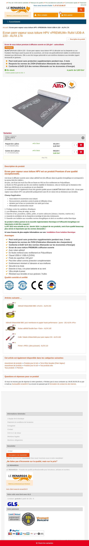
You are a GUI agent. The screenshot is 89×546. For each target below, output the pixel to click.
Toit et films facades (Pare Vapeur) (52, 363)
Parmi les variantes (45, 543)
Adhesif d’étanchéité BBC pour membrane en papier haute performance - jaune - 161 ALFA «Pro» (41, 323)
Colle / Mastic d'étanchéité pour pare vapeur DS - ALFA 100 (39, 337)
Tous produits (9, 368)
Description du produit (76, 39)
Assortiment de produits (13, 363)
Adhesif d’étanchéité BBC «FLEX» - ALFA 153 (34, 306)
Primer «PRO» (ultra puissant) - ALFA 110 (33, 346)
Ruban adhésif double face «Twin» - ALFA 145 (34, 328)
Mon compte (42, 15)
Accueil (5, 27)
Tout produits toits (46, 365)
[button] (44, 138)
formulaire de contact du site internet (63, 384)
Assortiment (14, 21)
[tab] (44, 138)
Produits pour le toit (31, 363)
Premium (20, 368)
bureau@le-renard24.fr (20, 384)
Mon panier (68, 15)
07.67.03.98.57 (60, 5)
